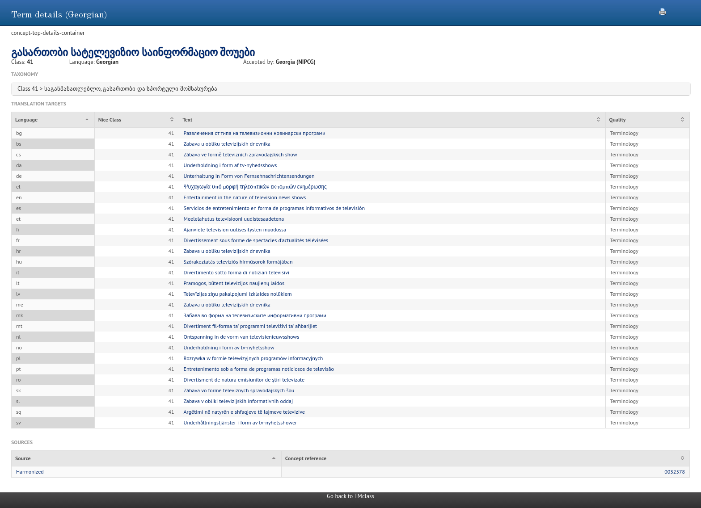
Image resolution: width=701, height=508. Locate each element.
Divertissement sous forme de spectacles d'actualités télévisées (256, 240)
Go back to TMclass (350, 496)
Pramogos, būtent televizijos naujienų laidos (234, 283)
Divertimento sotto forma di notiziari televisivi (237, 272)
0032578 (674, 471)
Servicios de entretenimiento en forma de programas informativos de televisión (274, 208)
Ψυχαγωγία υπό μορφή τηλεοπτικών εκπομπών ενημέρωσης (255, 186)
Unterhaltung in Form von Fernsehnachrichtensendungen (249, 175)
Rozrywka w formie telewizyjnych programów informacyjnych (253, 358)
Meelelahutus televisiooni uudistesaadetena (234, 218)
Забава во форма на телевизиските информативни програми (255, 315)
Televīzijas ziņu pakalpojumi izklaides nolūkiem (238, 293)
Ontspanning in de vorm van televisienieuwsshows (242, 336)
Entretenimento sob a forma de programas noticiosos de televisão (259, 368)
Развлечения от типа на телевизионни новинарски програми (254, 133)
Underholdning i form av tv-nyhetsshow (229, 347)
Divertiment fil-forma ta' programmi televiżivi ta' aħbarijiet (250, 326)
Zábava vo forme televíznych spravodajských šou (239, 390)
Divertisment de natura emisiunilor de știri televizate (244, 379)
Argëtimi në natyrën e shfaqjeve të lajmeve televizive (244, 411)
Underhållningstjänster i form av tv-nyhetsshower (240, 422)
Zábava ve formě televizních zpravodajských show (240, 154)
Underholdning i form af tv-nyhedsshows (230, 165)
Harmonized (30, 471)
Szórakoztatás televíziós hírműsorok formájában (238, 261)
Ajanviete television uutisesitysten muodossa (235, 229)
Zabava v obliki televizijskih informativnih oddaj (238, 401)
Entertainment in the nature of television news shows (245, 197)
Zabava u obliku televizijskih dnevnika (227, 143)
